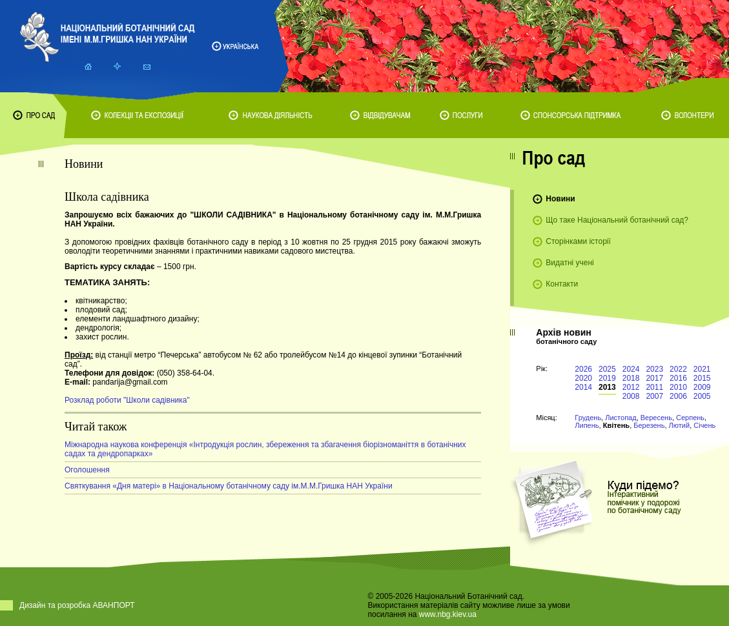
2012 (631, 387)
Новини (560, 198)
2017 (654, 378)
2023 (654, 369)
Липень (587, 425)
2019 (607, 378)
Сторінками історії (578, 241)
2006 (678, 396)
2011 (654, 387)
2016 (678, 378)
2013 (607, 387)
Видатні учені (569, 262)
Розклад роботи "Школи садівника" (127, 400)
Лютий (679, 425)
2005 (702, 396)
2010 (678, 387)
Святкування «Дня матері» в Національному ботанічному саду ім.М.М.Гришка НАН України (229, 485)
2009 (702, 387)
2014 (583, 387)
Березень (648, 425)
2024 (631, 369)
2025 (607, 369)
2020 (583, 378)
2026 (583, 369)
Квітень (616, 425)
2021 (702, 369)
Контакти (562, 283)
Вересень (656, 417)
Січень (704, 425)
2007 (654, 396)
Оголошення (87, 469)
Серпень (690, 417)
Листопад (620, 417)
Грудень (588, 417)
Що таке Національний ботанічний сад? (617, 220)
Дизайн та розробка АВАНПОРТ (77, 605)
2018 (631, 378)
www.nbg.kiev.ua (448, 614)
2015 (702, 378)
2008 (631, 396)
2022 (678, 369)
